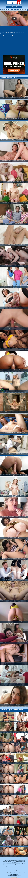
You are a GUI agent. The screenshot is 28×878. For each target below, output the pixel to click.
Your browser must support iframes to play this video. (14, 21)
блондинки (3, 35)
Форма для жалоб (14, 874)
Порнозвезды (18, 6)
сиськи (20, 33)
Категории (9, 6)
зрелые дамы (11, 35)
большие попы (20, 35)
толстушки (6, 33)
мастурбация (13, 33)
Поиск (13, 6)
